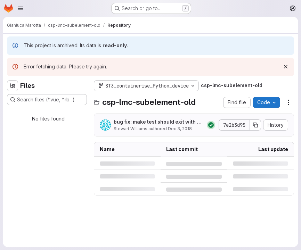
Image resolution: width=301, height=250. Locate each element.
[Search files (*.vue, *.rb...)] (47, 99)
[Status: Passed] (211, 125)
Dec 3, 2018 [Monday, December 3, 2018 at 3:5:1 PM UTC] (180, 128)
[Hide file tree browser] (12, 85)
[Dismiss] (286, 66)
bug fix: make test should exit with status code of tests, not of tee (157, 122)
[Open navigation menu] (20, 8)
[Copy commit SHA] (255, 125)
